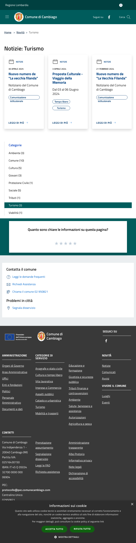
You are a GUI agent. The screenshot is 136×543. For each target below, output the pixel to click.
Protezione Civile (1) (21, 183)
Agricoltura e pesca (80, 424)
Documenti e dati (12, 409)
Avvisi (105, 378)
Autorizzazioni (77, 417)
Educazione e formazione (76, 368)
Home (7, 32)
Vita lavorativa (44, 381)
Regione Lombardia (16, 5)
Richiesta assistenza (47, 472)
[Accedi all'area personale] (121, 5)
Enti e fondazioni (12, 385)
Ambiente (74, 399)
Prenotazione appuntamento (44, 445)
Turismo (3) (15, 205)
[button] (68, 537)
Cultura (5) (15, 168)
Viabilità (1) (15, 213)
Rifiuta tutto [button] (82, 528)
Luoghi (106, 396)
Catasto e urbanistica (48, 400)
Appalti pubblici (44, 394)
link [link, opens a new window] (102, 521)
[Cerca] (128, 17)
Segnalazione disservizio (43, 456)
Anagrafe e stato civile (48, 368)
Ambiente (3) (16, 153)
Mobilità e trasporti (46, 413)
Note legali (75, 467)
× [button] (132, 504)
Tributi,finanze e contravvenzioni (78, 390)
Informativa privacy (80, 460)
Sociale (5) (15, 190)
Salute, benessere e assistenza (80, 408)
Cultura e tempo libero (48, 375)
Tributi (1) (14, 198)
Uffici (5, 378)
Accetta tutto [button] (54, 529)
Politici (6, 391)
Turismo (40, 407)
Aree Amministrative (14, 372)
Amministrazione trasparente (79, 445)
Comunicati (109, 372)
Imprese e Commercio (48, 388)
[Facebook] (107, 17)
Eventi (106, 402)
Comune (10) (16, 160)
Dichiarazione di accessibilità (78, 475)
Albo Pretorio (76, 454)
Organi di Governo (13, 366)
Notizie (15, 61)
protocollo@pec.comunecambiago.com (26, 490)
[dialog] (68, 522)
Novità (20, 32)
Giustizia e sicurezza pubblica (81, 379)
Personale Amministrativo (11, 400)
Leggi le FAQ (42, 465)
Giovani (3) (15, 175)
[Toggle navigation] (7, 17)
